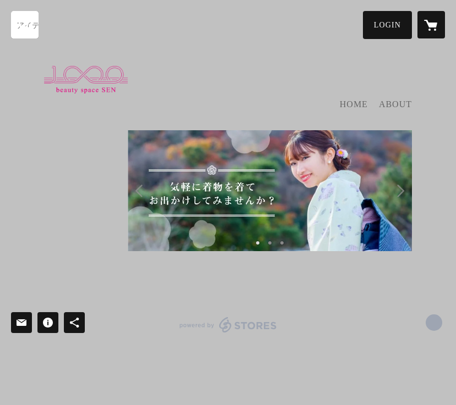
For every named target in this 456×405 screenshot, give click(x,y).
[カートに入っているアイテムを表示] (431, 24)
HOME (354, 104)
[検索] (25, 24)
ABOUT (395, 104)
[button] (387, 25)
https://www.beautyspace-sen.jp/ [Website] (434, 322)
